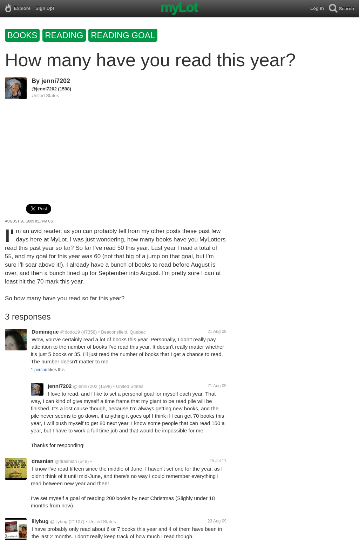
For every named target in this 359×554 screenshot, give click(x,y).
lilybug (40, 521)
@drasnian (66, 461)
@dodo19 (70, 332)
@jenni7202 (44, 88)
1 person (39, 369)
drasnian (43, 461)
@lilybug (58, 521)
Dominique (45, 332)
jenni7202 (55, 80)
